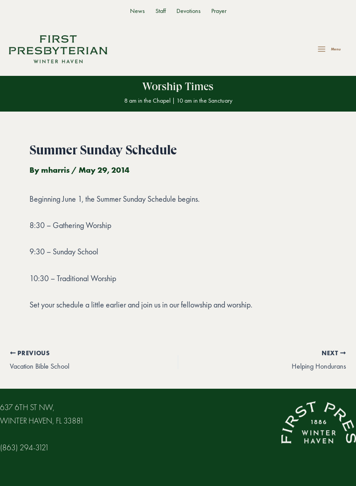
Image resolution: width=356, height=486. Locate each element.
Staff (160, 11)
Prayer (218, 11)
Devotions (188, 11)
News (137, 11)
